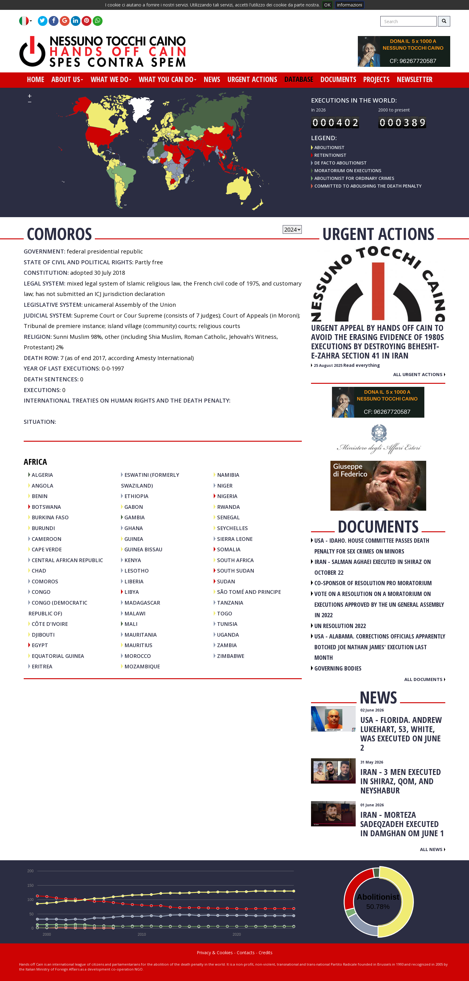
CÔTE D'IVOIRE (50, 623)
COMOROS (45, 581)
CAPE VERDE (47, 549)
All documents (424, 679)
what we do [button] (111, 79)
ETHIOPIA (136, 496)
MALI (130, 623)
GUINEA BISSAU (143, 549)
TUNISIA (227, 623)
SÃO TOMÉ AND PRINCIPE (249, 591)
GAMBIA (134, 517)
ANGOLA (42, 485)
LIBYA (131, 591)
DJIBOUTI (43, 634)
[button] (28, 21)
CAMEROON (46, 538)
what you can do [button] (167, 79)
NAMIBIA (228, 474)
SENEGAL (228, 517)
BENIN (39, 496)
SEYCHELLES (232, 528)
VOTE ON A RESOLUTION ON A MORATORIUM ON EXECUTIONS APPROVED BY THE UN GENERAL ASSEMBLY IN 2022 (379, 604)
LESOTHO (136, 570)
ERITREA (42, 666)
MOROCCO (137, 655)
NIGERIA (227, 496)
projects (376, 79)
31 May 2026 (371, 762)
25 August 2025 (328, 365)
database (299, 79)
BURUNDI (43, 528)
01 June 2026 (372, 805)
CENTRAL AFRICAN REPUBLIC (67, 560)
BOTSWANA (46, 506)
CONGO (41, 591)
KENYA (132, 560)
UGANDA (228, 634)
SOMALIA (229, 549)
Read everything (361, 365)
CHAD (39, 570)
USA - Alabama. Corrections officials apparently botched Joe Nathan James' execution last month (379, 647)
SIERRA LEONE (235, 538)
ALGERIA (42, 474)
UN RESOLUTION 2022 (340, 626)
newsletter (414, 79)
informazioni (349, 5)
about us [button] (67, 79)
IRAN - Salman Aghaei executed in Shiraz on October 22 (372, 567)
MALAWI (134, 613)
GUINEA (133, 538)
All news (432, 849)
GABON (133, 506)
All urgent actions (419, 374)
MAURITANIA (140, 634)
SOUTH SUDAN (235, 570)
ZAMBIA (227, 645)
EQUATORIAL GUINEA (58, 655)
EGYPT (40, 645)
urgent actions (252, 79)
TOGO (224, 613)
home (35, 79)
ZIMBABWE (230, 655)
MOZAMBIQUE (142, 666)
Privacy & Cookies (215, 952)
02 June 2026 (372, 710)
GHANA (133, 528)
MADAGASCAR (142, 602)
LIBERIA (134, 581)
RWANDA (228, 506)
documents (338, 79)
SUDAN (226, 581)
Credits (266, 952)
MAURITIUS (138, 645)
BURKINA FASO (50, 517)
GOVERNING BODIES (338, 668)
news (212, 79)
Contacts (246, 952)
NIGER (224, 485)
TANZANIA (230, 602)
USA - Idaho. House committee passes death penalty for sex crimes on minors (371, 545)
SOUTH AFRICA (235, 560)
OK (327, 5)
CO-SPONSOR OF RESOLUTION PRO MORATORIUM (373, 583)
